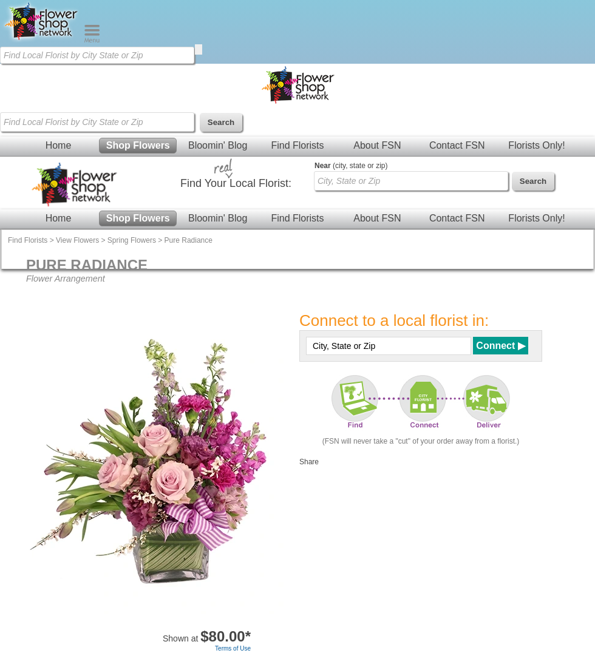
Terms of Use (233, 648)
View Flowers (77, 240)
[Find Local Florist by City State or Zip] (97, 55)
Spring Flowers (131, 240)
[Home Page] (42, 40)
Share (309, 462)
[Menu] (92, 40)
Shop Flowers (138, 145)
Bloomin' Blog (217, 145)
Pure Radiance (188, 240)
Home (59, 145)
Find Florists (297, 145)
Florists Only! (536, 145)
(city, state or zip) (350, 165)
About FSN (377, 145)
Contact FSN (457, 145)
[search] (198, 49)
